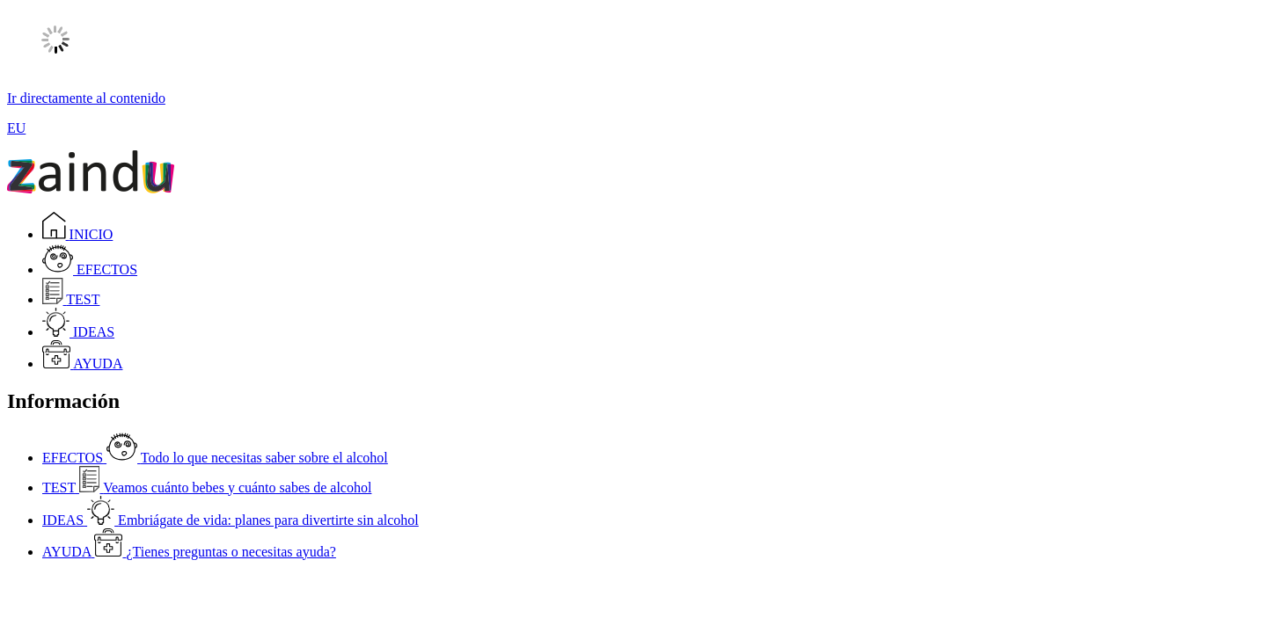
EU (16, 127)
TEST (70, 299)
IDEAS (78, 331)
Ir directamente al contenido (86, 98)
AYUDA (82, 363)
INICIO (77, 234)
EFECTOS (89, 269)
